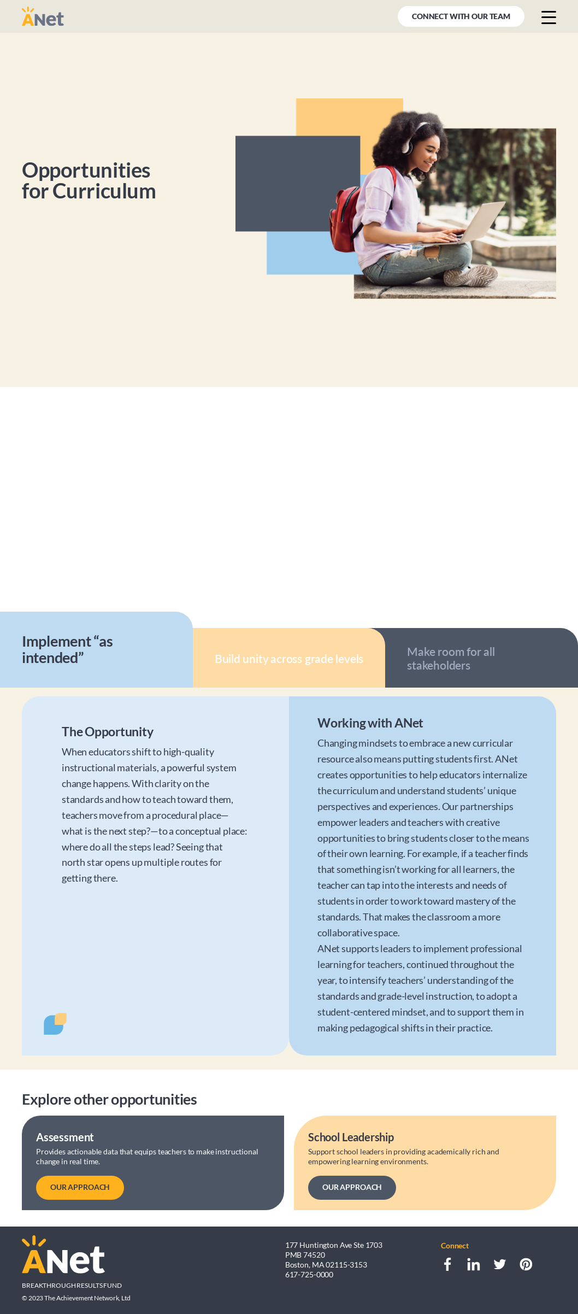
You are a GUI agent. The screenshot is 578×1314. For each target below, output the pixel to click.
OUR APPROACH (80, 1187)
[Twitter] (499, 1264)
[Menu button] (548, 16)
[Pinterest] (526, 1264)
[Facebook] (447, 1264)
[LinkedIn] (473, 1264)
